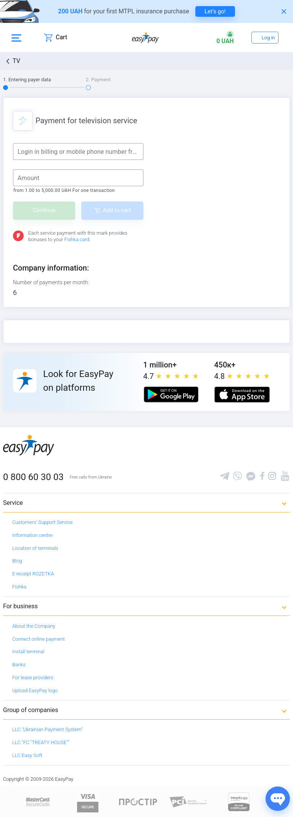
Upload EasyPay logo (35, 690)
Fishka (19, 587)
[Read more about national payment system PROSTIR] (138, 801)
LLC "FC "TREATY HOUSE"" (40, 742)
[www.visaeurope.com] (87, 801)
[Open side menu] (16, 37)
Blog (17, 561)
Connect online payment (38, 639)
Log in (268, 37)
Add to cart (117, 210)
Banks (19, 664)
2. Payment (98, 79)
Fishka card (76, 239)
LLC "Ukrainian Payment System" (47, 729)
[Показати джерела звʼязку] (278, 798)
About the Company (33, 626)
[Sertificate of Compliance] (188, 801)
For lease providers (32, 677)
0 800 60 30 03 (33, 477)
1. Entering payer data (27, 79)
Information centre (32, 535)
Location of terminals (35, 548)
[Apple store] (242, 395)
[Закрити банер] (284, 11)
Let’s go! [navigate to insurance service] (214, 11)
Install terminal (28, 651)
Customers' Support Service (42, 522)
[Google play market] (171, 395)
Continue (44, 210)
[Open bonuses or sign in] (225, 37)
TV (16, 60)
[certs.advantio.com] (239, 801)
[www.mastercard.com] (37, 801)
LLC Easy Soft (27, 755)
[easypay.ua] (145, 37)
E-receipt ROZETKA (33, 574)
